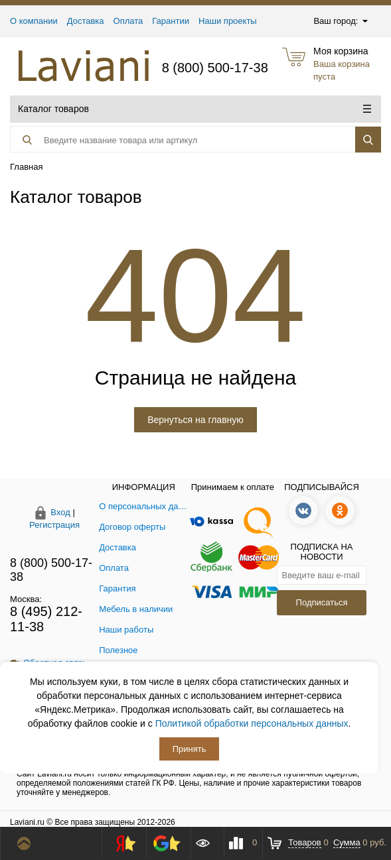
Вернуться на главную (195, 419)
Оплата (128, 21)
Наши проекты (227, 21)
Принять (189, 749)
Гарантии (170, 21)
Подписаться (322, 602)
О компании (34, 21)
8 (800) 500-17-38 (215, 67)
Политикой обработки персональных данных (252, 723)
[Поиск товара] (168, 140)
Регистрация (54, 525)
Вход (60, 512)
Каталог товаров (194, 108)
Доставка (85, 21)
